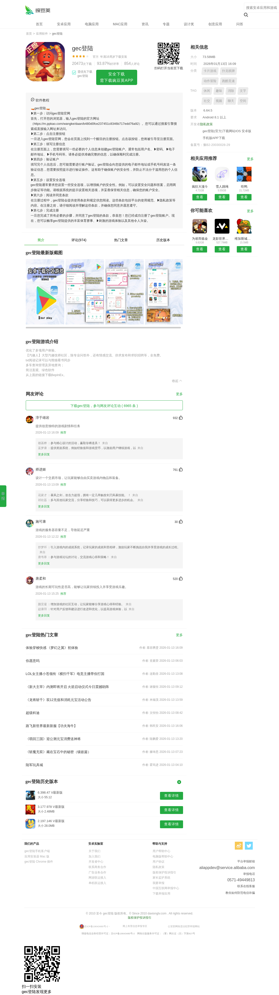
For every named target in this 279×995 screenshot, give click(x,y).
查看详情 (171, 796)
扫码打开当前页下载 (168, 68)
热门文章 (121, 240)
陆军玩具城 (34, 765)
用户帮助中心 (161, 851)
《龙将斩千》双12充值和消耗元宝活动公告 (59, 700)
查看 (199, 197)
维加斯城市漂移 (244, 238)
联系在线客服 (246, 886)
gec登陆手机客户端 (37, 851)
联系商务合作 (97, 867)
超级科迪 (33, 713)
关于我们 (94, 851)
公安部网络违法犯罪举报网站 (184, 926)
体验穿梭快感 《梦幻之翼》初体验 (52, 648)
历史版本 (163, 240)
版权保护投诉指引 (164, 872)
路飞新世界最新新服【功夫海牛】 (51, 726)
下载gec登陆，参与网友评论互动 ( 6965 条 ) (104, 406)
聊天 (231, 101)
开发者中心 (96, 861)
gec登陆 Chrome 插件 (39, 861)
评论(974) (78, 240)
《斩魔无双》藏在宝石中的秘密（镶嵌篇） (58, 752)
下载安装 (121, 56)
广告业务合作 (97, 872)
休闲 (207, 91)
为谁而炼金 (200, 238)
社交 (207, 101)
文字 (243, 91)
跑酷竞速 (228, 81)
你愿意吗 (33, 661)
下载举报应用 (161, 893)
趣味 (219, 91)
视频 (219, 101)
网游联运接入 (97, 877)
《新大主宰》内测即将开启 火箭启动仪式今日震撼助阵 (67, 687)
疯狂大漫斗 (200, 186)
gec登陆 (37, 10)
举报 (3, 495)
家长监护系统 (161, 877)
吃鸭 (244, 186)
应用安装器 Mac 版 (37, 856)
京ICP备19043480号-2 (96, 926)
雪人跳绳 (222, 186)
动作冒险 (210, 81)
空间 (243, 101)
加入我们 (94, 856)
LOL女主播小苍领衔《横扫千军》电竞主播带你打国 (65, 674)
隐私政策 (206, 124)
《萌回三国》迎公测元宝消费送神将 (53, 739)
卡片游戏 (210, 71)
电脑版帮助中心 (163, 856)
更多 (179, 394)
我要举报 (158, 883)
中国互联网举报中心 (166, 888)
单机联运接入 (97, 883)
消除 (231, 91)
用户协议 (158, 861)
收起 (177, 380)
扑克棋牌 (228, 71)
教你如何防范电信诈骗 (240, 893)
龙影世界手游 (222, 238)
